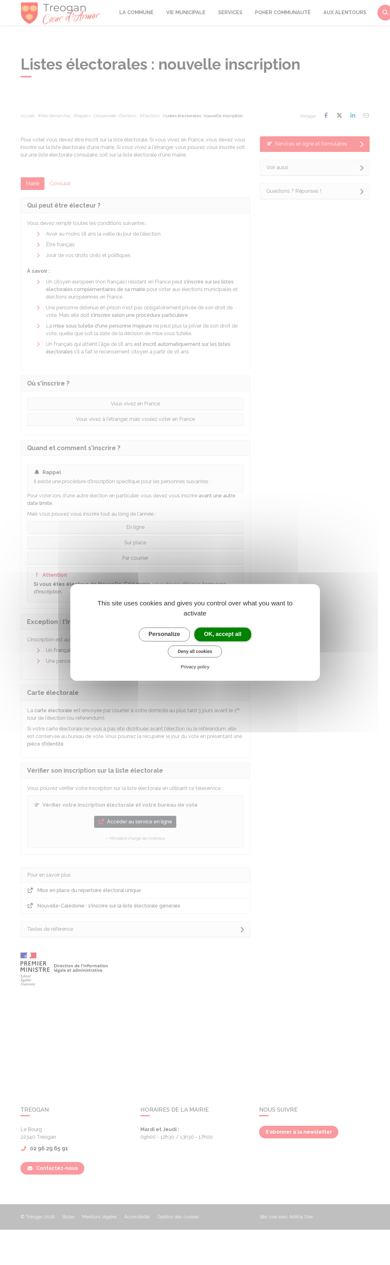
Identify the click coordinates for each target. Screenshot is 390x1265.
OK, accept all (222, 634)
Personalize (164, 634)
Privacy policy (195, 667)
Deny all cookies (195, 651)
